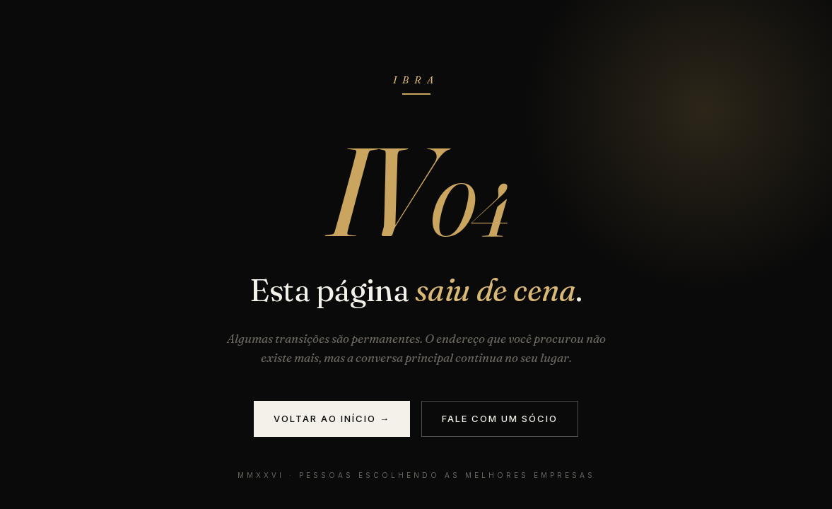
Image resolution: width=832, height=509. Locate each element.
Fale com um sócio (500, 418)
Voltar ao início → (332, 418)
